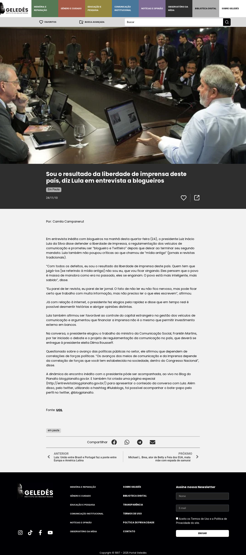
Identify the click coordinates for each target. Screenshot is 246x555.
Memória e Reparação (40, 8)
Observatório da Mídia (178, 8)
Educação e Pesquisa (94, 8)
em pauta (53, 430)
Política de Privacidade (138, 522)
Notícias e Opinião (152, 8)
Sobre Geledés (230, 8)
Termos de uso (132, 513)
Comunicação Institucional (122, 8)
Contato (129, 531)
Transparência (133, 504)
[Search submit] (227, 22)
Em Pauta (54, 189)
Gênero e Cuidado (71, 8)
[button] (114, 442)
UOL (59, 410)
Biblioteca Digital (205, 8)
